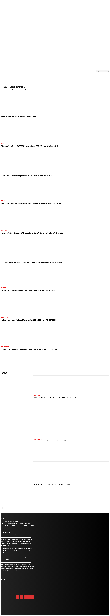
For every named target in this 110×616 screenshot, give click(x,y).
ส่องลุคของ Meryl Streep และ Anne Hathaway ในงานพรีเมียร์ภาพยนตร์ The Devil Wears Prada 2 (30, 350)
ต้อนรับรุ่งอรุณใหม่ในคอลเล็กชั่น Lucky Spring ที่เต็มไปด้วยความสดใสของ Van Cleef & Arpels (16, 544)
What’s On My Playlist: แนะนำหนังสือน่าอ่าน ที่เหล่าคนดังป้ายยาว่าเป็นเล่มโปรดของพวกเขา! (15, 556)
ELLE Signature (38, 396)
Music (2, 144)
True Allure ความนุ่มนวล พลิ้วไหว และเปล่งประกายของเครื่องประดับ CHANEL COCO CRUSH (15, 542)
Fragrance (3, 288)
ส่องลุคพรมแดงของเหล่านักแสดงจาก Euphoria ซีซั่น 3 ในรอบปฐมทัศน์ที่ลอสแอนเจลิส (14, 528)
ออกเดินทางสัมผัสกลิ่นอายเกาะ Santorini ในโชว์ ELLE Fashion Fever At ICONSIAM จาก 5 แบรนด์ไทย (55, 398)
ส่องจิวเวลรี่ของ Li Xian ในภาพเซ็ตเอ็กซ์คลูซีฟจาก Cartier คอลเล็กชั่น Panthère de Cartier (16, 538)
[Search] (108, 71)
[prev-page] (2, 509)
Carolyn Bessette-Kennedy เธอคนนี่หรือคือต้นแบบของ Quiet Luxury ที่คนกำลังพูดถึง (15, 531)
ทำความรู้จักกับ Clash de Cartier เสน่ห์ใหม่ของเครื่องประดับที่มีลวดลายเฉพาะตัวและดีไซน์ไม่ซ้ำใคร (16, 540)
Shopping (3, 114)
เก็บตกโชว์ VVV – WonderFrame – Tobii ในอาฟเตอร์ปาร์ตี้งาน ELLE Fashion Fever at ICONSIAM (17, 569)
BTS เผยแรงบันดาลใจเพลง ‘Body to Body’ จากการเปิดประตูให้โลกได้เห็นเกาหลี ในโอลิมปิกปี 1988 (30, 147)
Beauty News (4, 231)
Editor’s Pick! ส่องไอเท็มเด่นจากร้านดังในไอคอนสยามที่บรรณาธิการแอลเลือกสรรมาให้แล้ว (53, 485)
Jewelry (3, 201)
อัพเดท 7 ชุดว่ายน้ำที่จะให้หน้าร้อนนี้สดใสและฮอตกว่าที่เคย (18, 117)
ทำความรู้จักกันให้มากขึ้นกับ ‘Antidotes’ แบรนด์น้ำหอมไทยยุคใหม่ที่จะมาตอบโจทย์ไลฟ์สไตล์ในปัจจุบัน (32, 234)
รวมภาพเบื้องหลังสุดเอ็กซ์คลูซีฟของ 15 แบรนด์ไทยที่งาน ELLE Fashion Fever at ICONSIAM (15, 571)
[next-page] (4, 509)
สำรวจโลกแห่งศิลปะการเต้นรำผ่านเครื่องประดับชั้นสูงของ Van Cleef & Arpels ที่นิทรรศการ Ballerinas (32, 204)
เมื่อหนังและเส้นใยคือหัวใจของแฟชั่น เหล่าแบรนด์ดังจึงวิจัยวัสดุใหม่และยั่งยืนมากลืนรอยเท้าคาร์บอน (16, 563)
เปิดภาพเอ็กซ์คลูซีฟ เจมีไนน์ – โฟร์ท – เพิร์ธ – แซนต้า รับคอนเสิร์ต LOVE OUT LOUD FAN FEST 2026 (16, 553)
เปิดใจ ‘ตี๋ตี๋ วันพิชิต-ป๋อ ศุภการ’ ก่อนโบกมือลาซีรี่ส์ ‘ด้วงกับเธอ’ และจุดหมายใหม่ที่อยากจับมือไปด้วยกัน (31, 264)
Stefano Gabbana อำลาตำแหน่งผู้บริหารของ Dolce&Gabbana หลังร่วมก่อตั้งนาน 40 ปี (26, 177)
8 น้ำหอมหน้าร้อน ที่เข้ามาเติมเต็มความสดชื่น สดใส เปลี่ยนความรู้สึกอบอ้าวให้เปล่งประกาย (28, 291)
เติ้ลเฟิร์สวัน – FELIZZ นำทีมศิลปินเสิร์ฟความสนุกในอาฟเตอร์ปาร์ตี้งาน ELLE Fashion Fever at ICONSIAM (17, 567)
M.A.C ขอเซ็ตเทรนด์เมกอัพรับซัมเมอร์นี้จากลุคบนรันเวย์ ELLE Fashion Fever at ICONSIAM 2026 (28, 321)
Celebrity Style (5, 347)
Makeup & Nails (4, 318)
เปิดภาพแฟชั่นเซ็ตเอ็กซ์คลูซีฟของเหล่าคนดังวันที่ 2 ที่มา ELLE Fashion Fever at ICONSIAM (15, 565)
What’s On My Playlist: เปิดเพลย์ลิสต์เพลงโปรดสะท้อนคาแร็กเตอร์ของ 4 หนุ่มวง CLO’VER (15, 558)
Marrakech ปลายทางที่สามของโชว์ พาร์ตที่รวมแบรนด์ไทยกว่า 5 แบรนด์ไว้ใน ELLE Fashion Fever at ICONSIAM (57, 442)
